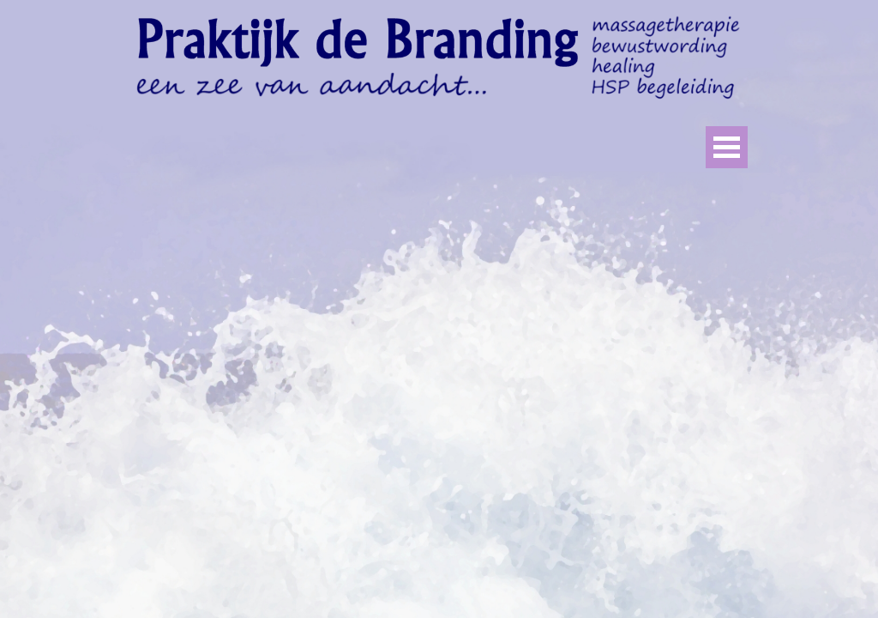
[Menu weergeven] (727, 147)
